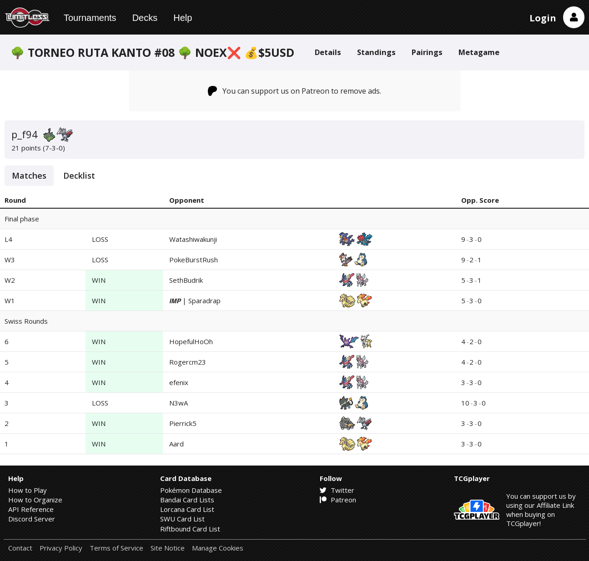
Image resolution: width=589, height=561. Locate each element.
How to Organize (35, 499)
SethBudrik (186, 280)
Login (542, 18)
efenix (178, 382)
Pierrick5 (182, 423)
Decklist (79, 175)
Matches (29, 175)
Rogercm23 (187, 361)
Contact (20, 548)
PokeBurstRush (193, 259)
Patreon (338, 499)
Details (328, 52)
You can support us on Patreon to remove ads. (294, 91)
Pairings (427, 52)
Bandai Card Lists (187, 499)
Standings (376, 52)
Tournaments (90, 18)
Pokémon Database (191, 490)
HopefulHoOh (191, 341)
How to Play (27, 490)
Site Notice (168, 548)
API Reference (31, 509)
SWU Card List (182, 518)
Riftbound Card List (190, 528)
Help (182, 18)
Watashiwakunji (193, 239)
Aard (176, 443)
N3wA (178, 402)
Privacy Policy (61, 548)
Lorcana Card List (187, 509)
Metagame (478, 52)
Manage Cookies (217, 548)
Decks (145, 18)
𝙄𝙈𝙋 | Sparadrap (195, 300)
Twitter (337, 490)
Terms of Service (116, 548)
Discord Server (31, 518)
